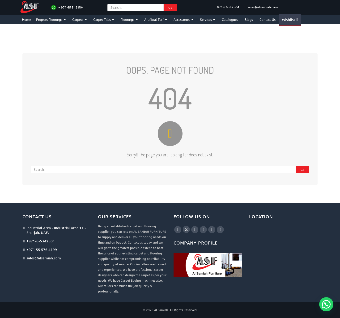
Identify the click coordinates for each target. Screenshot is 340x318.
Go (170, 7)
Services (207, 19)
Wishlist (290, 19)
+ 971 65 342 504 (71, 7)
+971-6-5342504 (40, 241)
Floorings (129, 19)
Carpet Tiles (103, 19)
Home (26, 19)
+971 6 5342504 (226, 7)
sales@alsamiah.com (262, 7)
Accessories (183, 19)
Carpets (79, 19)
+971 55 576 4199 (41, 249)
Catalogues (230, 19)
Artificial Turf (155, 19)
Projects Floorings (51, 19)
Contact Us (267, 19)
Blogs (249, 19)
